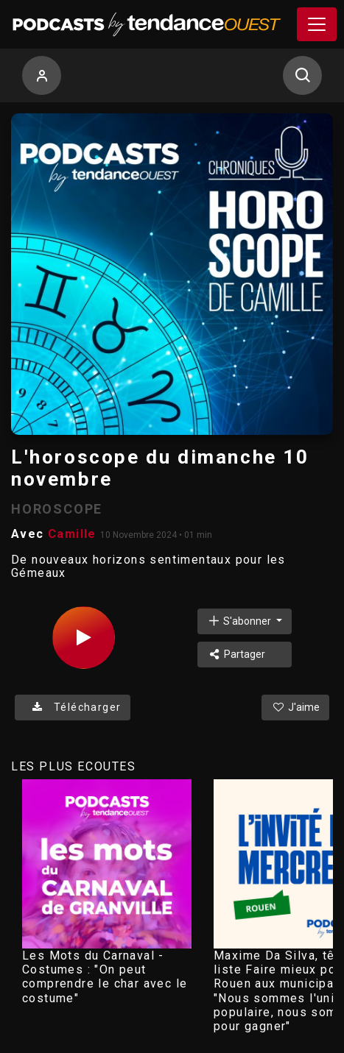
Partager (236, 654)
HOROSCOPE (56, 509)
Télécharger (72, 707)
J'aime (295, 707)
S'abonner (240, 621)
